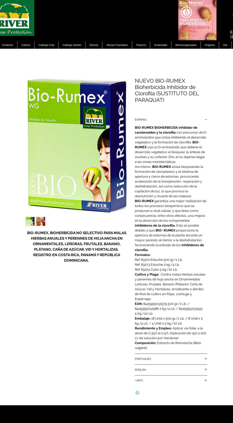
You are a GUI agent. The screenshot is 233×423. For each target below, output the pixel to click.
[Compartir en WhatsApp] (137, 392)
